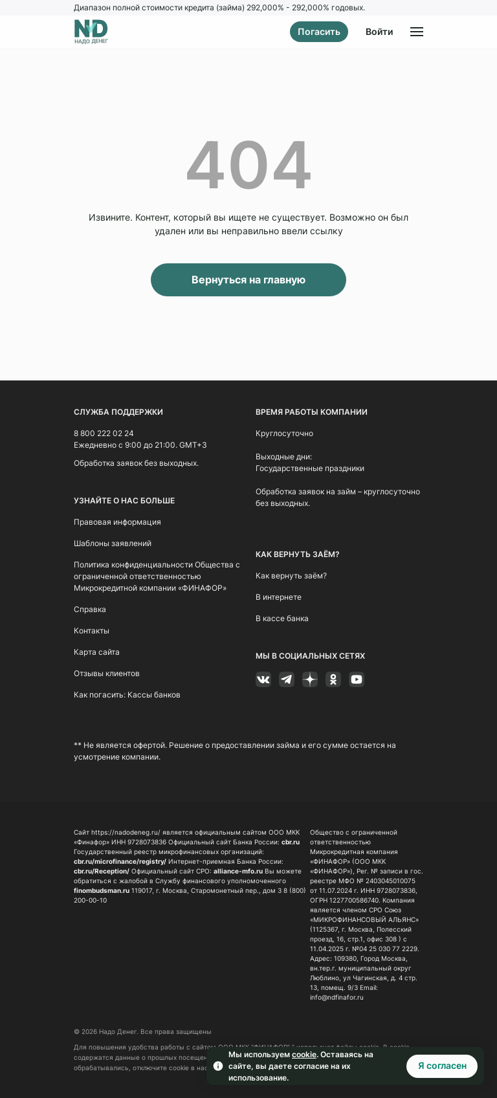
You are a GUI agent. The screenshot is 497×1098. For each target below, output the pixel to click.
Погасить (319, 31)
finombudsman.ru (101, 890)
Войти (379, 31)
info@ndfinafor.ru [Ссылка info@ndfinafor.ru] (337, 996)
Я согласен (442, 1065)
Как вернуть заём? (291, 575)
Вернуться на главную (248, 279)
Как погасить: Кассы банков (127, 694)
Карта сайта (97, 651)
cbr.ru (291, 841)
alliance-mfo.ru (238, 870)
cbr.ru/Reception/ (101, 870)
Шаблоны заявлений (112, 542)
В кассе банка (282, 617)
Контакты (91, 630)
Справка (90, 608)
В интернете (279, 596)
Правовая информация (117, 521)
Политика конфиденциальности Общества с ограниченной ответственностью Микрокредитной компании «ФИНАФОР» (157, 575)
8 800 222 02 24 (104, 432)
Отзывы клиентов (107, 672)
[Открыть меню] (416, 31)
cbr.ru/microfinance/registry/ (120, 860)
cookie (304, 1054)
